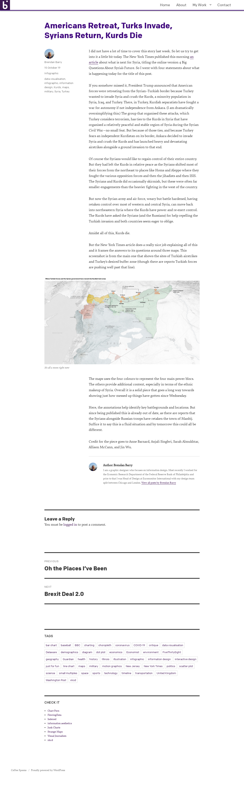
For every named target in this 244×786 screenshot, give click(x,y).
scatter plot (186, 666)
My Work (199, 5)
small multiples (68, 673)
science (50, 673)
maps (65, 87)
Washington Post (56, 680)
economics (115, 652)
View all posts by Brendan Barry (158, 482)
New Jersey (133, 666)
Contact (224, 5)
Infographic (51, 73)
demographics (69, 652)
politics (171, 666)
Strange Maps (55, 731)
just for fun (52, 666)
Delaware (51, 652)
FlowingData (54, 715)
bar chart (51, 645)
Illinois (105, 659)
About (181, 5)
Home (165, 5)
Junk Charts (54, 727)
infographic (51, 83)
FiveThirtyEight (172, 652)
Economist (132, 652)
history (93, 659)
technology (111, 673)
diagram (87, 652)
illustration (119, 659)
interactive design (185, 659)
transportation (144, 673)
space (84, 673)
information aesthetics (60, 723)
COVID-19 (139, 645)
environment (151, 652)
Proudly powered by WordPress (48, 770)
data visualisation (54, 78)
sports (96, 673)
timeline (126, 673)
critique (153, 645)
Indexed (52, 719)
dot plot (100, 652)
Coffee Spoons (19, 770)
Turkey (66, 91)
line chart (68, 666)
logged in (70, 524)
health (81, 659)
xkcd (73, 680)
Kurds (57, 87)
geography (52, 659)
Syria (57, 91)
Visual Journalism (57, 736)
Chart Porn (53, 710)
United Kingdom (166, 673)
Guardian (68, 659)
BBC (77, 645)
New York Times (153, 666)
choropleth (104, 645)
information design (159, 659)
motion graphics (112, 666)
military (48, 91)
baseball (66, 645)
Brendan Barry (53, 62)
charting (89, 645)
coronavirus (122, 645)
